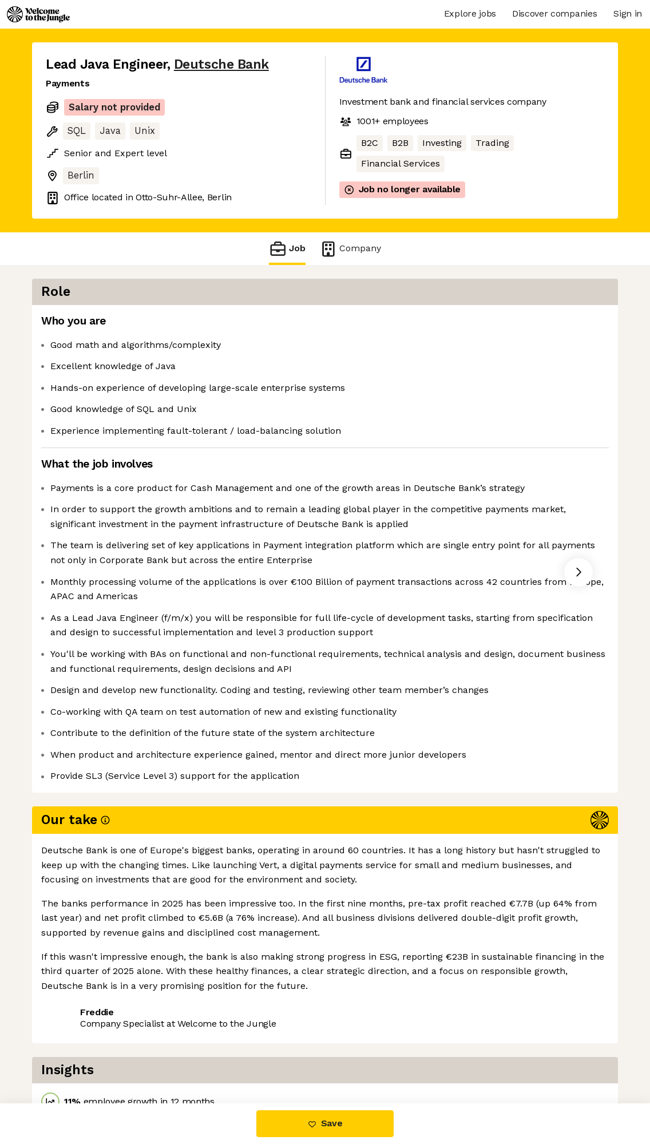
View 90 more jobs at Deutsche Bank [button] (207, 1055)
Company (350, 248)
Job (287, 248)
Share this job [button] (77, 1055)
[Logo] (38, 14)
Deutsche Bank (221, 64)
